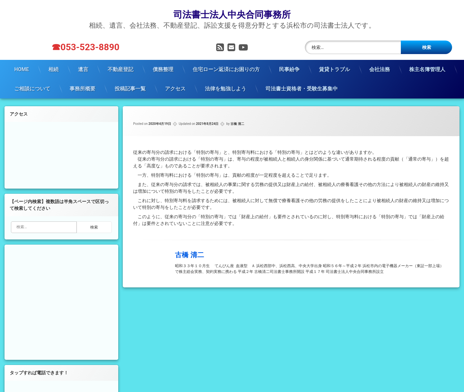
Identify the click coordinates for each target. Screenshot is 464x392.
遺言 (83, 68)
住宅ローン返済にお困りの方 (226, 68)
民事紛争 (289, 68)
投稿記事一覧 (130, 87)
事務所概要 (82, 87)
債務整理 (163, 68)
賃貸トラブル (334, 68)
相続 (53, 68)
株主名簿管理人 (427, 68)
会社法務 (379, 68)
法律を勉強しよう (225, 87)
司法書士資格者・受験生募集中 (302, 87)
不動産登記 (120, 68)
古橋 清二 (237, 122)
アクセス (175, 87)
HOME (21, 68)
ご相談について (32, 87)
